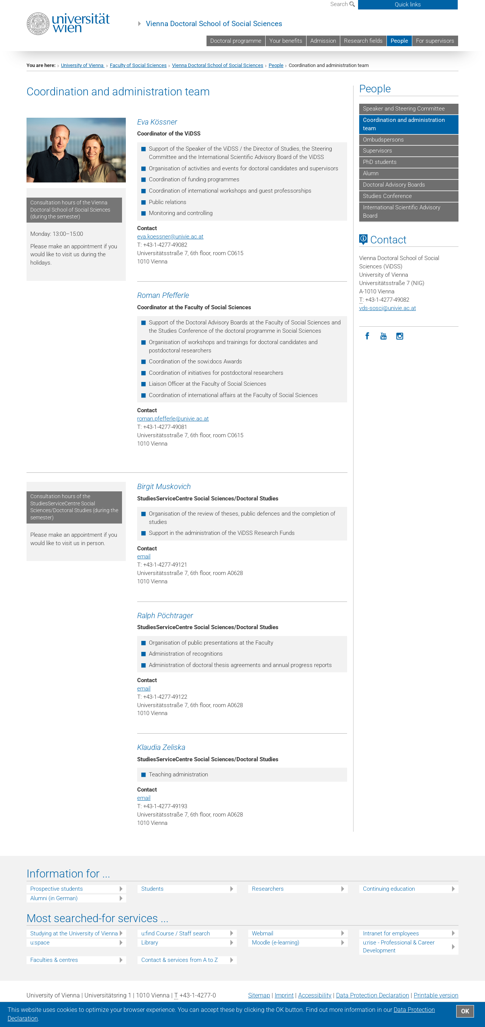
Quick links (408, 4)
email (143, 556)
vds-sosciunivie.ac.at (387, 308)
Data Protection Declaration (372, 995)
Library (149, 942)
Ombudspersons (383, 139)
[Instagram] (400, 336)
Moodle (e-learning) (275, 942)
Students (152, 888)
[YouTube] (383, 336)
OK (465, 1011)
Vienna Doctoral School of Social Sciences (214, 24)
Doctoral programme (235, 40)
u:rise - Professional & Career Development (399, 946)
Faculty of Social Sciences (138, 65)
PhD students (380, 162)
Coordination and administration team (404, 124)
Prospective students (56, 888)
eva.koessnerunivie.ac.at (170, 236)
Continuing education (389, 888)
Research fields (363, 40)
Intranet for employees (391, 933)
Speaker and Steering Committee (404, 108)
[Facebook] (367, 336)
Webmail (262, 933)
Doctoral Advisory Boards (394, 184)
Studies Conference (387, 196)
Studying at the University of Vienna (74, 933)
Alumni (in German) (54, 898)
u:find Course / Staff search (175, 933)
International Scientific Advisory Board (401, 211)
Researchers (268, 888)
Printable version (436, 995)
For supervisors (435, 40)
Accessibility (315, 995)
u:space (40, 942)
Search (342, 4)
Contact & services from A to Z (179, 960)
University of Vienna (83, 65)
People (399, 40)
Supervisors (377, 150)
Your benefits (285, 40)
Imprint (284, 995)
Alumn (371, 173)
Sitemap (259, 995)
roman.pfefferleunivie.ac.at (173, 418)
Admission (323, 40)
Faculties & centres (54, 960)
